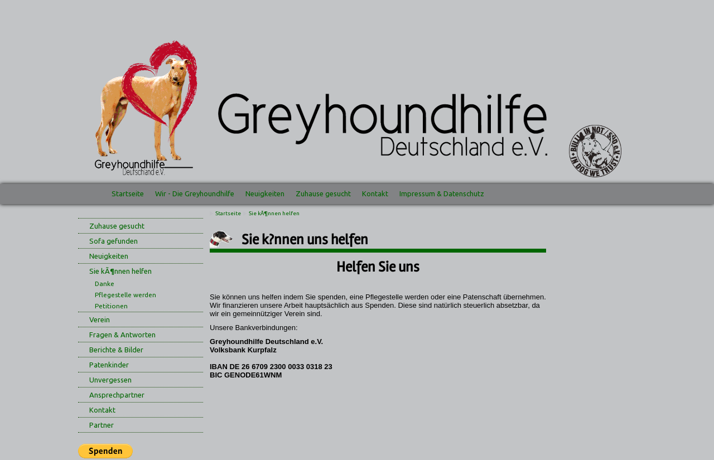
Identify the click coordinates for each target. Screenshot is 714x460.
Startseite (128, 193)
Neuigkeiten (264, 193)
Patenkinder (109, 365)
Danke (104, 283)
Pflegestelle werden (125, 294)
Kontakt (375, 193)
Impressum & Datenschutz (441, 193)
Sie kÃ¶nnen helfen (120, 271)
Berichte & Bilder (116, 350)
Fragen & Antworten (122, 334)
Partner (101, 425)
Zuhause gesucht (323, 193)
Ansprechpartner (116, 395)
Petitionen (111, 305)
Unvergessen (110, 380)
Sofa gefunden (113, 241)
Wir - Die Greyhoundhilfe (194, 193)
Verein (99, 319)
